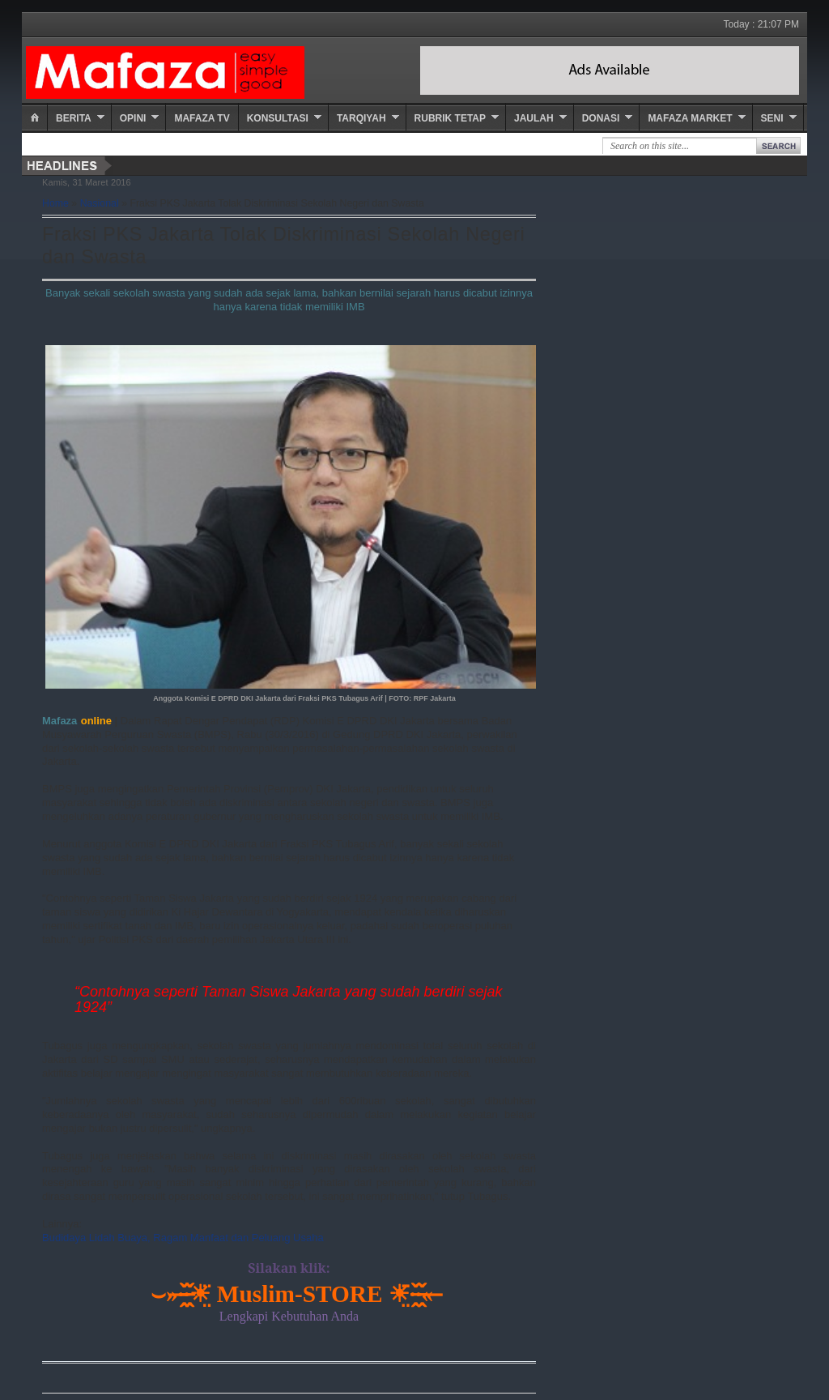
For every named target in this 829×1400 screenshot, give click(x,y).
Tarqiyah (361, 118)
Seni (772, 118)
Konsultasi (277, 118)
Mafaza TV (201, 118)
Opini (133, 118)
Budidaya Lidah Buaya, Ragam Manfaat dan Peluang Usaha (183, 1237)
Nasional (99, 203)
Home (55, 203)
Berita (73, 118)
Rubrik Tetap (450, 118)
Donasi (601, 118)
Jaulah (534, 118)
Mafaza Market (690, 118)
